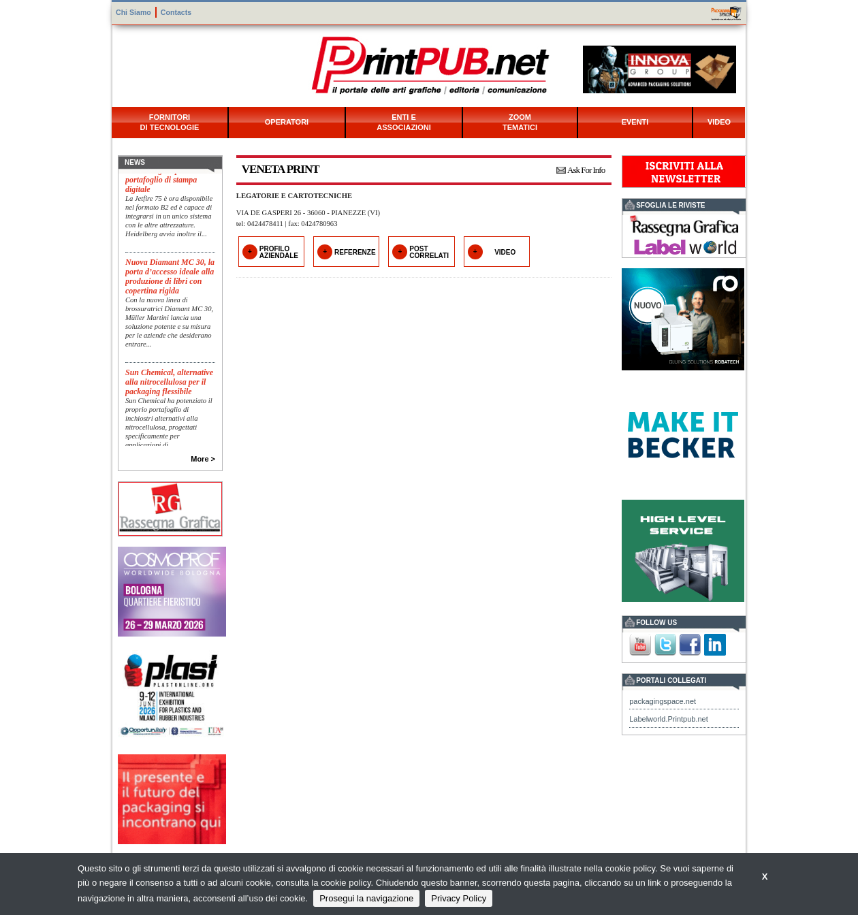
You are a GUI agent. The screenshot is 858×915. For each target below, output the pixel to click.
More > (203, 459)
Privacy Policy (458, 898)
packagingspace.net (662, 701)
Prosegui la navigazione (366, 898)
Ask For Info (586, 170)
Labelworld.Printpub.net (668, 719)
